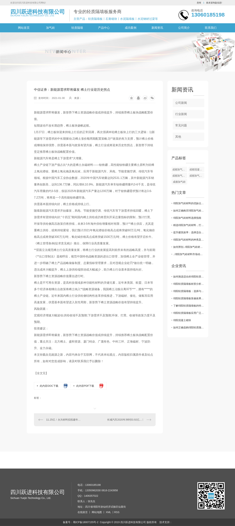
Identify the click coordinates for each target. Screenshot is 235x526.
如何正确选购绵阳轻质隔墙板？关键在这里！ (188, 327)
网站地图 (97, 512)
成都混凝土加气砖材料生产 (196, 169)
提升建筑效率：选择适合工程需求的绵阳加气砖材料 (188, 232)
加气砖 (50, 27)
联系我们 (210, 27)
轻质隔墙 (77, 27)
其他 (178, 136)
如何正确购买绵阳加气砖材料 (188, 210)
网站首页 (24, 27)
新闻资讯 (157, 27)
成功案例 (130, 27)
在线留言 (83, 512)
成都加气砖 (179, 181)
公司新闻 (181, 102)
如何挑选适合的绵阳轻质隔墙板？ (188, 276)
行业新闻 (181, 114)
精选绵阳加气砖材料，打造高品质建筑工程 (188, 225)
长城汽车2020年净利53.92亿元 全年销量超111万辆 (129, 419)
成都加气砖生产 (196, 175)
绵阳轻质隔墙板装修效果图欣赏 (188, 298)
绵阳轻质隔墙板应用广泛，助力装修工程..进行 (188, 312)
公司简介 (184, 27)
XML (108, 512)
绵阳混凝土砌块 (182, 320)
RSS (116, 512)
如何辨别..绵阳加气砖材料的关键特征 (188, 246)
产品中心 (104, 27)
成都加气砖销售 (179, 169)
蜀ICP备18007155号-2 (85, 522)
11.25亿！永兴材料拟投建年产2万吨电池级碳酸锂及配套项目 (64, 419)
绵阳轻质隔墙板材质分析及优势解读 (188, 283)
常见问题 (181, 125)
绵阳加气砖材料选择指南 (187, 217)
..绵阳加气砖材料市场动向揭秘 (188, 254)
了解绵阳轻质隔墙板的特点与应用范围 (188, 305)
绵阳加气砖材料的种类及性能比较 (188, 239)
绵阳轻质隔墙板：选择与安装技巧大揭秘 (188, 291)
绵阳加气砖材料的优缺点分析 (188, 203)
